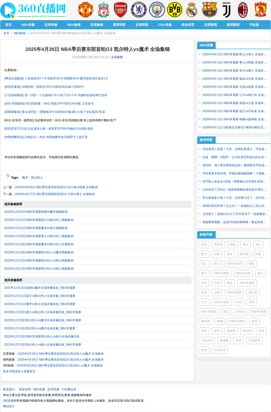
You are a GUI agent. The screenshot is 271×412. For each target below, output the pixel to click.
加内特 (246, 331)
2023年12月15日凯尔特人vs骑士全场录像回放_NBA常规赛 (42, 344)
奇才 (204, 283)
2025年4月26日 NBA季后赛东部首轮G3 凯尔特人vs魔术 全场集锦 (61, 353)
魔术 (25, 177)
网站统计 (9, 406)
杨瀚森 (224, 340)
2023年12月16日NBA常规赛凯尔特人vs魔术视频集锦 (39, 252)
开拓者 (218, 244)
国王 (204, 244)
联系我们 (9, 389)
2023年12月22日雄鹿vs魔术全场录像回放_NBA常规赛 (39, 288)
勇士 (245, 244)
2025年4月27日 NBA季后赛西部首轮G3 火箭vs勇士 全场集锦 (55, 194)
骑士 (260, 273)
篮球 (254, 321)
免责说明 (25, 389)
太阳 (217, 292)
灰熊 (252, 302)
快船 (233, 244)
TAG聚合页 (69, 389)
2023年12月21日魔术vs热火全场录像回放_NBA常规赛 (39, 304)
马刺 (217, 254)
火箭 (239, 302)
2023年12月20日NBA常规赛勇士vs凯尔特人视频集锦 (39, 236)
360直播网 (10, 400)
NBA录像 (206, 45)
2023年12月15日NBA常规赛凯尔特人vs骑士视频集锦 (39, 260)
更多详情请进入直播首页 (19, 371)
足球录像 (53, 389)
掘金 (230, 254)
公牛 (204, 302)
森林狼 (244, 254)
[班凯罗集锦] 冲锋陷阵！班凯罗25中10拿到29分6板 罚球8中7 (44, 87)
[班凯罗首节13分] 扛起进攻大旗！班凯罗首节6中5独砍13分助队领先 (48, 128)
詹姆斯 (231, 331)
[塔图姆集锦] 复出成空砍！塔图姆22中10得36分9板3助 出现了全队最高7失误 (54, 112)
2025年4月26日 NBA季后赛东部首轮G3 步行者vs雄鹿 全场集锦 (56, 187)
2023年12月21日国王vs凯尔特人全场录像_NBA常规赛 (39, 296)
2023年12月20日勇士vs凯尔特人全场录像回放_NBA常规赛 (42, 312)
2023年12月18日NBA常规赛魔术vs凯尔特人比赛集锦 (39, 244)
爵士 (204, 254)
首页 (6, 33)
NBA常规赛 (234, 263)
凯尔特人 (37, 177)
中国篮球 (207, 340)
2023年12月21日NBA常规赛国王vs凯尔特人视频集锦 (39, 220)
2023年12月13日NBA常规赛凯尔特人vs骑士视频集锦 (39, 268)
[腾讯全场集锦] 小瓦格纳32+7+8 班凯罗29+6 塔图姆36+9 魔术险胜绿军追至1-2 (56, 78)
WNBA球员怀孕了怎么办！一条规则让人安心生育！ (236, 206)
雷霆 (204, 292)
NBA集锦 (20, 33)
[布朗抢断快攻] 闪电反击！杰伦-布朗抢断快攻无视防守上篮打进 (46, 137)
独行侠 (253, 292)
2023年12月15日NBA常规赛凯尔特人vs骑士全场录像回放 (41, 336)
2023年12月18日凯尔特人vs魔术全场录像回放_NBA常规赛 (42, 320)
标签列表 (206, 234)
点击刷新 (117, 57)
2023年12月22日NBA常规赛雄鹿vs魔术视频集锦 (36, 212)
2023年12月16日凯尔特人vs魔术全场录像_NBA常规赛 (39, 328)
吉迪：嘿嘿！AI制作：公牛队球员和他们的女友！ (234, 157)
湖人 (258, 244)
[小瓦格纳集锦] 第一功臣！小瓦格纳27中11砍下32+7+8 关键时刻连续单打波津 (55, 95)
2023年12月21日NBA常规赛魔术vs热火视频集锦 (36, 228)
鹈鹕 (258, 254)
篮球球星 (206, 140)
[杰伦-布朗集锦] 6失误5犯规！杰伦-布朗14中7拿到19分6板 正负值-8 (48, 103)
